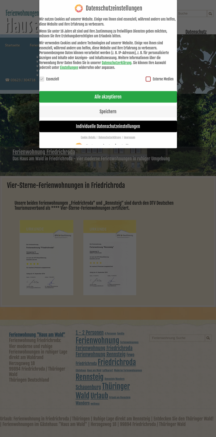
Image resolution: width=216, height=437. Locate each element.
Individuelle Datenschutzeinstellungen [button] (108, 121)
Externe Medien (159, 74)
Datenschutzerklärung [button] (110, 132)
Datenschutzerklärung (117, 58)
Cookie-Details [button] (88, 132)
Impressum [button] (129, 132)
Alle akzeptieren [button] (108, 92)
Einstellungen (69, 63)
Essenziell (49, 74)
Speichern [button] (108, 107)
